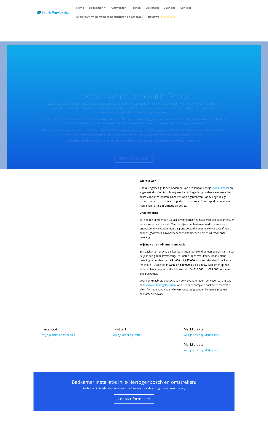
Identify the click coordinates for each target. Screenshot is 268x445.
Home (80, 8)
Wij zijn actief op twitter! (127, 335)
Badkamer (96, 8)
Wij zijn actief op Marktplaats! (201, 335)
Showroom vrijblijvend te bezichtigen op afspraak (109, 17)
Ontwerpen (118, 8)
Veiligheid (152, 8)
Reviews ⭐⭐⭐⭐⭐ (162, 17)
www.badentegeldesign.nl (161, 285)
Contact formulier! (134, 398)
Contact (185, 8)
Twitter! (119, 329)
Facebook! (50, 329)
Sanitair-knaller (220, 188)
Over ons (170, 8)
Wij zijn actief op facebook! (58, 335)
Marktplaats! (194, 329)
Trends (136, 8)
